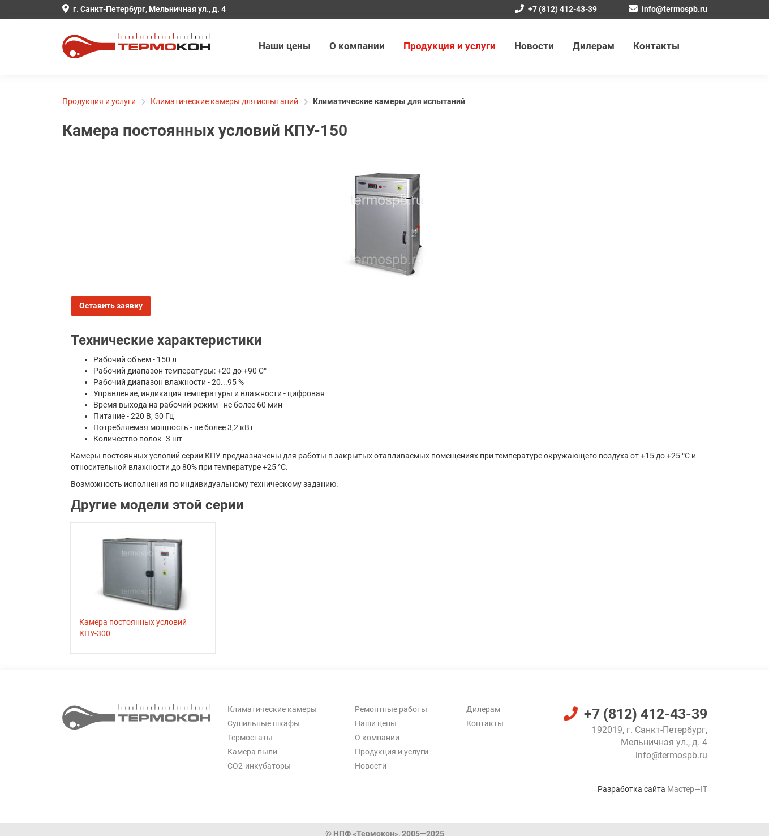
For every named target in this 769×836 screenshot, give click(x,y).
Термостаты (250, 737)
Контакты (656, 46)
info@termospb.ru (668, 9)
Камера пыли (252, 751)
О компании (357, 46)
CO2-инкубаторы (259, 765)
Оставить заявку (111, 305)
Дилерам (594, 46)
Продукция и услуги (449, 46)
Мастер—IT (687, 789)
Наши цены (285, 46)
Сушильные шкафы (263, 723)
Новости (534, 46)
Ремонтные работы (391, 709)
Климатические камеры (272, 709)
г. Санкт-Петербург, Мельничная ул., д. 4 (144, 9)
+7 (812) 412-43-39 (556, 9)
